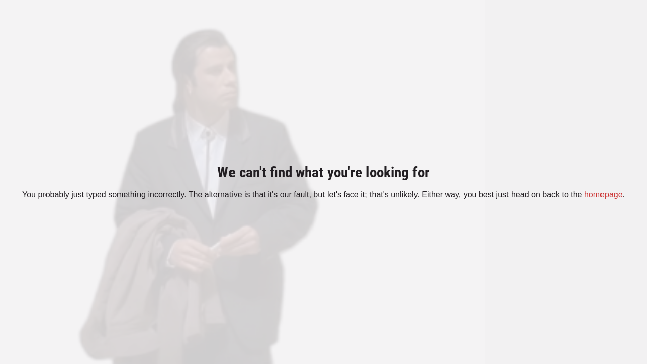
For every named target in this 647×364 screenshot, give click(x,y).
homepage (603, 194)
